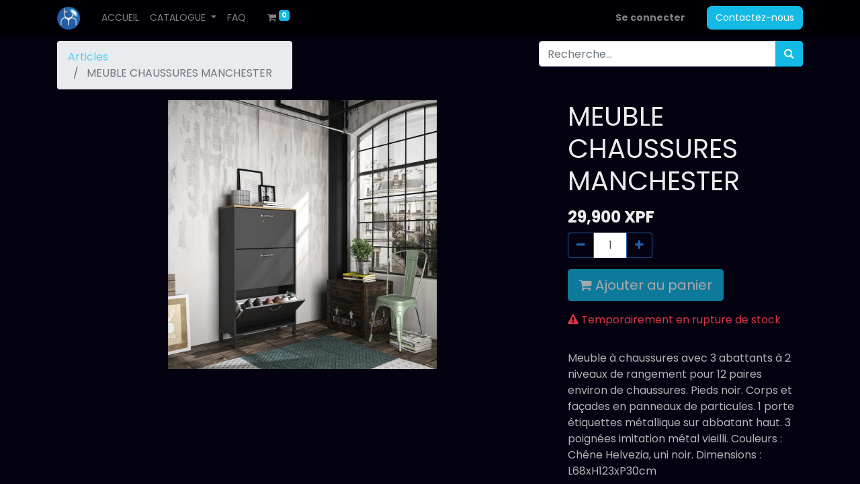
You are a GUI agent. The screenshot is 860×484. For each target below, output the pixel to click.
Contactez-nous (755, 17)
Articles (88, 57)
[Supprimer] (581, 245)
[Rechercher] (789, 54)
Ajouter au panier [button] (645, 285)
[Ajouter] (639, 245)
